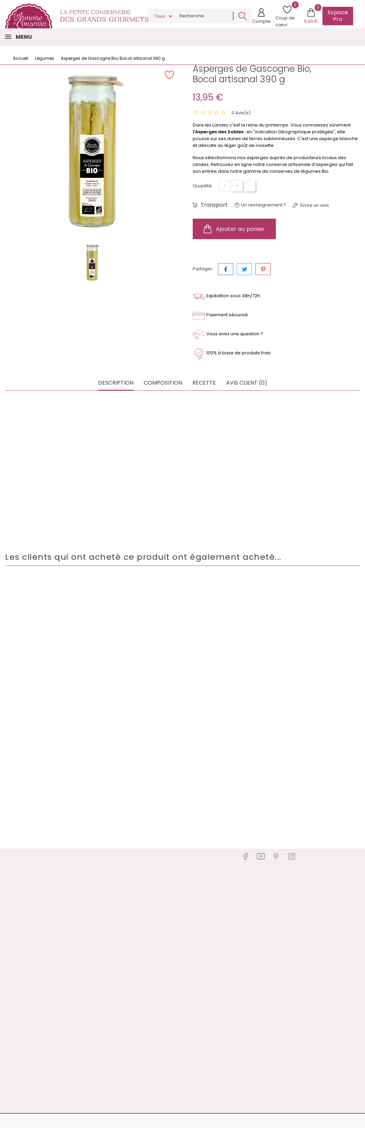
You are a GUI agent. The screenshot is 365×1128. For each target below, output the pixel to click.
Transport (213, 205)
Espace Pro (338, 16)
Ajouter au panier (234, 228)
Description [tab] (115, 383)
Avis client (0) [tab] (246, 383)
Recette (204, 383)
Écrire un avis (314, 205)
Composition (163, 383)
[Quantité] (224, 185)
